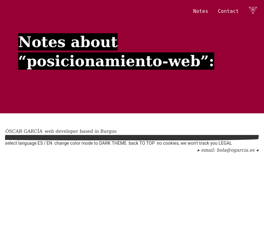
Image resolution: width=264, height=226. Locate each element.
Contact (228, 11)
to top (147, 143)
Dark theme (113, 143)
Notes (200, 11)
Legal (225, 143)
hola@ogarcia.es (236, 150)
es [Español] (40, 143)
